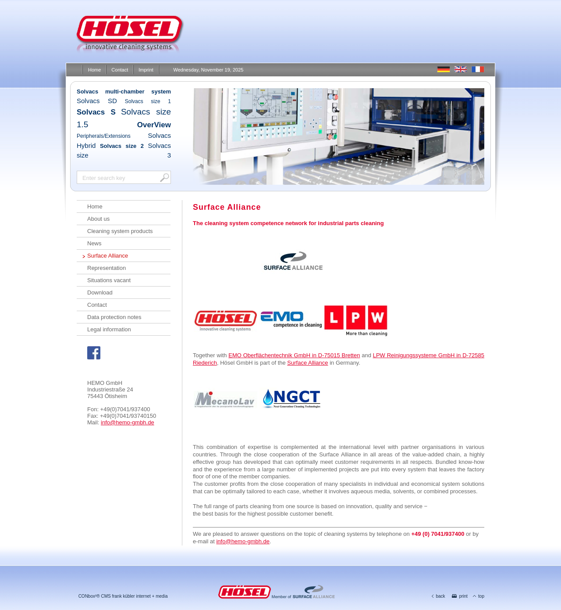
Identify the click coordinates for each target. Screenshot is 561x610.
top (478, 596)
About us (98, 218)
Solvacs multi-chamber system (124, 91)
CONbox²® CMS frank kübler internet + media (123, 596)
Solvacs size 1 (148, 101)
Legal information (109, 329)
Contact (119, 69)
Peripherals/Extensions (104, 136)
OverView (154, 125)
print (459, 596)
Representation (106, 268)
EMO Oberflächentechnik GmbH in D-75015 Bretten (294, 355)
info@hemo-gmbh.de (127, 422)
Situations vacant (109, 280)
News (94, 243)
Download (100, 292)
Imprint (145, 69)
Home (94, 69)
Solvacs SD (97, 100)
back (438, 596)
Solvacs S (96, 112)
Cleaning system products (120, 231)
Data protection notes (114, 317)
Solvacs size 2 (122, 146)
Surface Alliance (107, 255)
